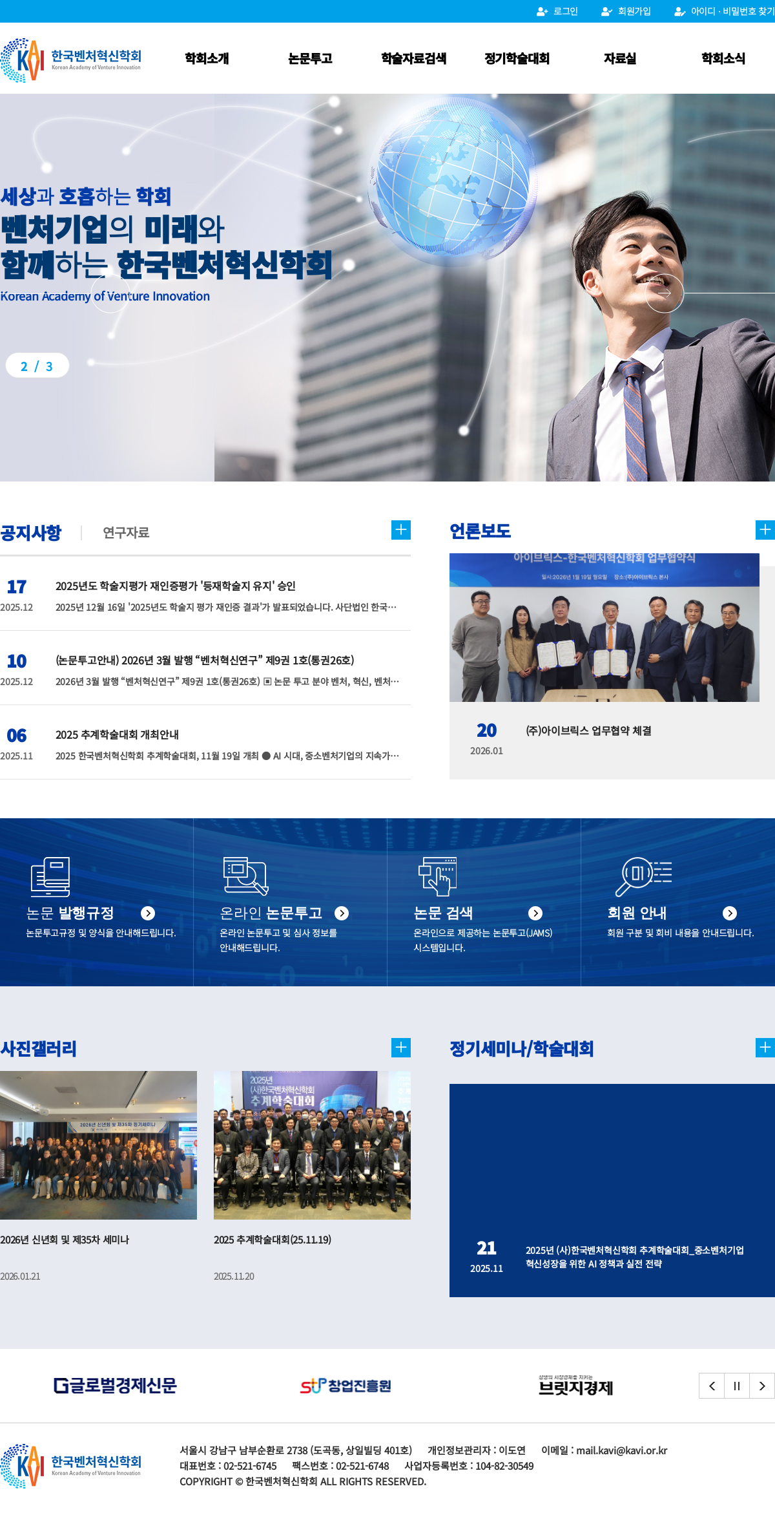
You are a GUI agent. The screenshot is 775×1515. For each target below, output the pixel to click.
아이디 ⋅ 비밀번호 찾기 (724, 11)
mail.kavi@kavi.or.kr (621, 1450)
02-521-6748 (362, 1465)
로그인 (557, 11)
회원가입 (626, 11)
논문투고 (309, 58)
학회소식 (723, 58)
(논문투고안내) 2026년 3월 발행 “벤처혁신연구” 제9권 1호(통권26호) (205, 660)
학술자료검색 (413, 58)
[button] (710, 293)
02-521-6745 (249, 1465)
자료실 (620, 58)
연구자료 (126, 532)
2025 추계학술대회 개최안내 (117, 734)
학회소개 (206, 58)
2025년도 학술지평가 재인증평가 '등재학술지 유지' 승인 (176, 585)
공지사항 (30, 532)
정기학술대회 (517, 58)
